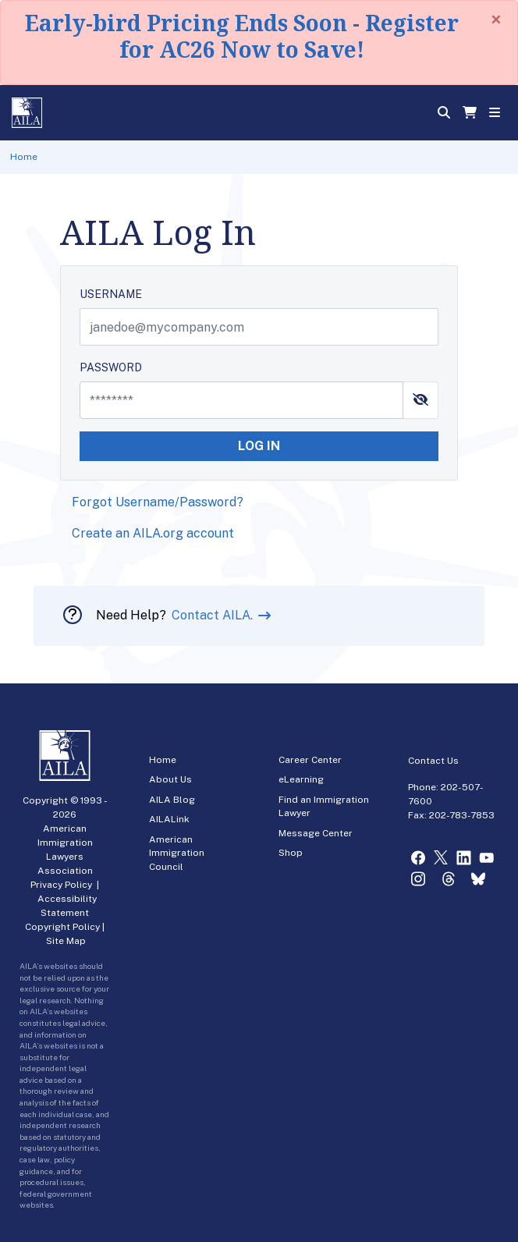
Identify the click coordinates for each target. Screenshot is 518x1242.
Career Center (310, 759)
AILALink (169, 819)
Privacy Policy (61, 884)
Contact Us (433, 760)
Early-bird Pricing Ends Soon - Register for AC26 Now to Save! (242, 36)
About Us (170, 779)
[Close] (496, 19)
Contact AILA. (214, 615)
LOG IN (259, 445)
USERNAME (111, 294)
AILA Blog (172, 799)
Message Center (316, 833)
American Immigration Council (176, 853)
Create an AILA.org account (153, 533)
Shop (291, 852)
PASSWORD (111, 367)
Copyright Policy (62, 926)
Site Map (66, 940)
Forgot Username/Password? (157, 502)
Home (23, 156)
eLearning (301, 779)
